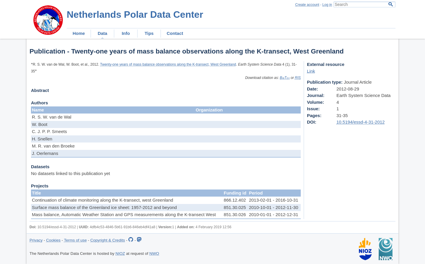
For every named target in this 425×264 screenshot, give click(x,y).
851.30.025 (235, 207)
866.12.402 (235, 200)
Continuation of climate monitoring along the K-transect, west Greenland (102, 200)
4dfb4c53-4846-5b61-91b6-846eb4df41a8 (122, 227)
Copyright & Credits (107, 240)
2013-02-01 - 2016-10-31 (273, 200)
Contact (175, 33)
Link (311, 71)
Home (79, 33)
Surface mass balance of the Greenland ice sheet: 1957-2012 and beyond (104, 207)
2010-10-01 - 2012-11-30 (273, 207)
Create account (307, 5)
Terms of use (75, 240)
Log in (327, 5)
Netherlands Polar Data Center (135, 14)
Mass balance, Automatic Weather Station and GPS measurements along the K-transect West (124, 214)
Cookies (53, 240)
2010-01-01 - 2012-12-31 (273, 214)
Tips (149, 33)
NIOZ (120, 253)
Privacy (36, 240)
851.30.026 (235, 214)
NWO (154, 253)
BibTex (285, 78)
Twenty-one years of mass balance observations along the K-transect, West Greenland (168, 64)
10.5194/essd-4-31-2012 (360, 121)
